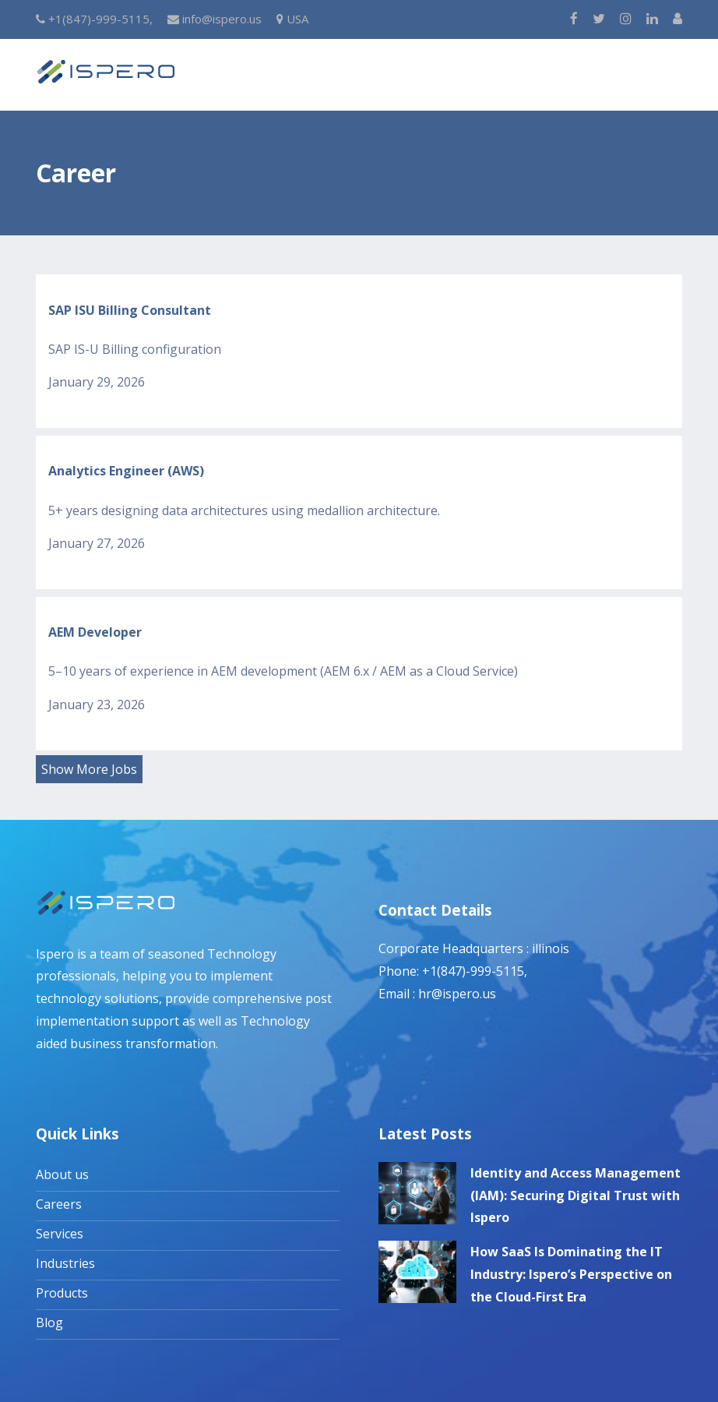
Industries (65, 1263)
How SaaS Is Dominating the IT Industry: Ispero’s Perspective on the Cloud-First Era (571, 1274)
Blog (49, 1322)
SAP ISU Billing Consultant (129, 310)
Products (62, 1292)
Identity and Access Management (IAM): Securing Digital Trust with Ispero (575, 1195)
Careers (59, 1204)
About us (62, 1174)
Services (59, 1233)
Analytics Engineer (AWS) (126, 470)
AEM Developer (95, 632)
